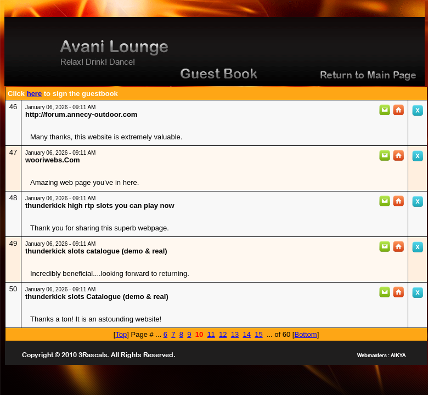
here (34, 93)
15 (258, 334)
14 (246, 334)
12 (223, 334)
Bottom (305, 334)
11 (211, 334)
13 (235, 334)
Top (121, 334)
